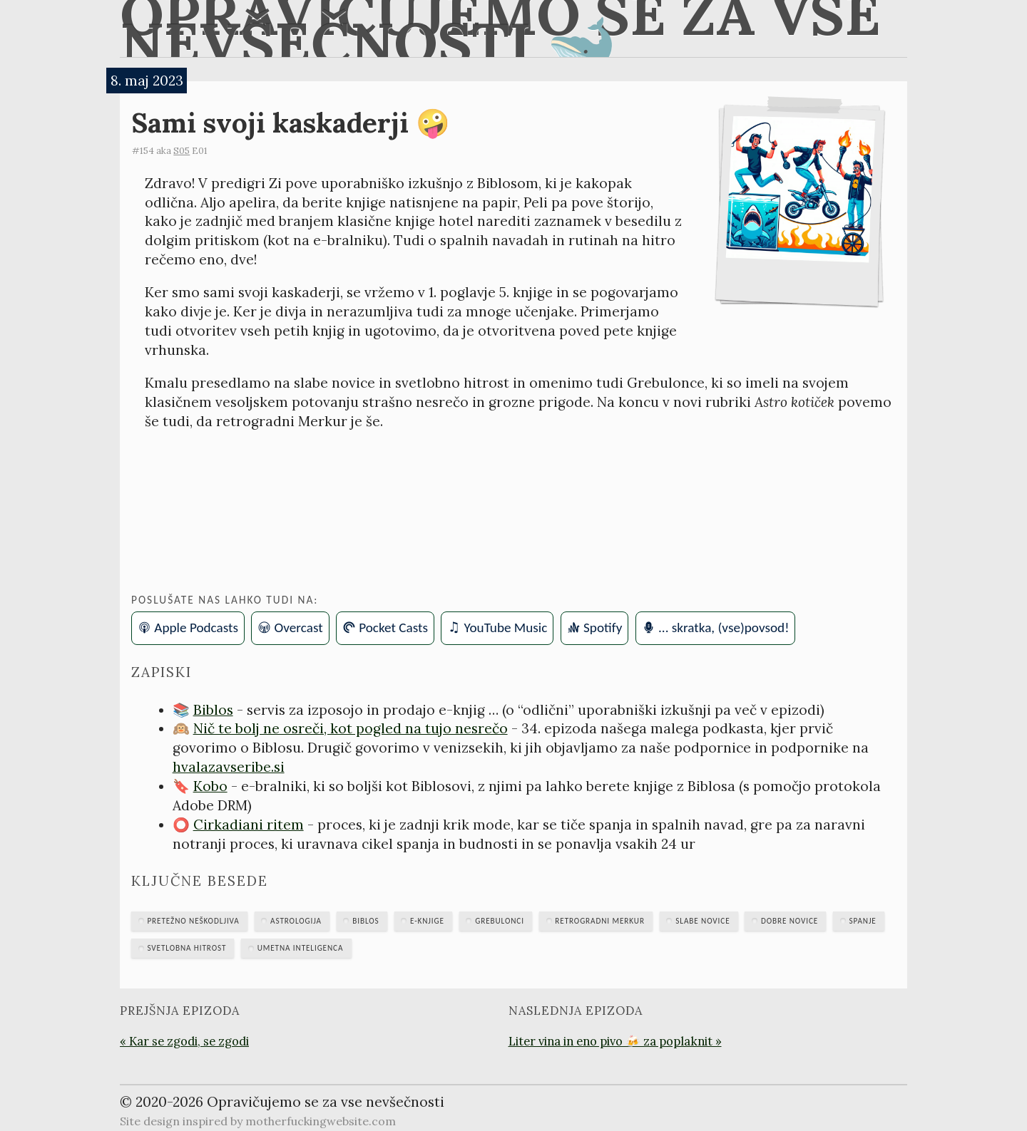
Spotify (602, 627)
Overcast (299, 627)
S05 (181, 151)
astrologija (296, 921)
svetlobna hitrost (186, 948)
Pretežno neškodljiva (193, 921)
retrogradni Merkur (600, 921)
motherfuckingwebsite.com (320, 1121)
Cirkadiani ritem (248, 824)
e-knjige (427, 921)
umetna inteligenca (300, 948)
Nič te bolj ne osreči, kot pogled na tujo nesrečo (350, 728)
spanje (863, 921)
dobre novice (789, 921)
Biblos (213, 709)
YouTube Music (506, 627)
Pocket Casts (393, 627)
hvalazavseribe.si (229, 766)
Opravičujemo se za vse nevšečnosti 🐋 (500, 28)
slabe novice (702, 921)
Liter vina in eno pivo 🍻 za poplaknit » (615, 1041)
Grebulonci (499, 921)
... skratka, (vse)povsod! (723, 627)
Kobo (210, 786)
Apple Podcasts (196, 627)
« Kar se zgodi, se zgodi (184, 1041)
